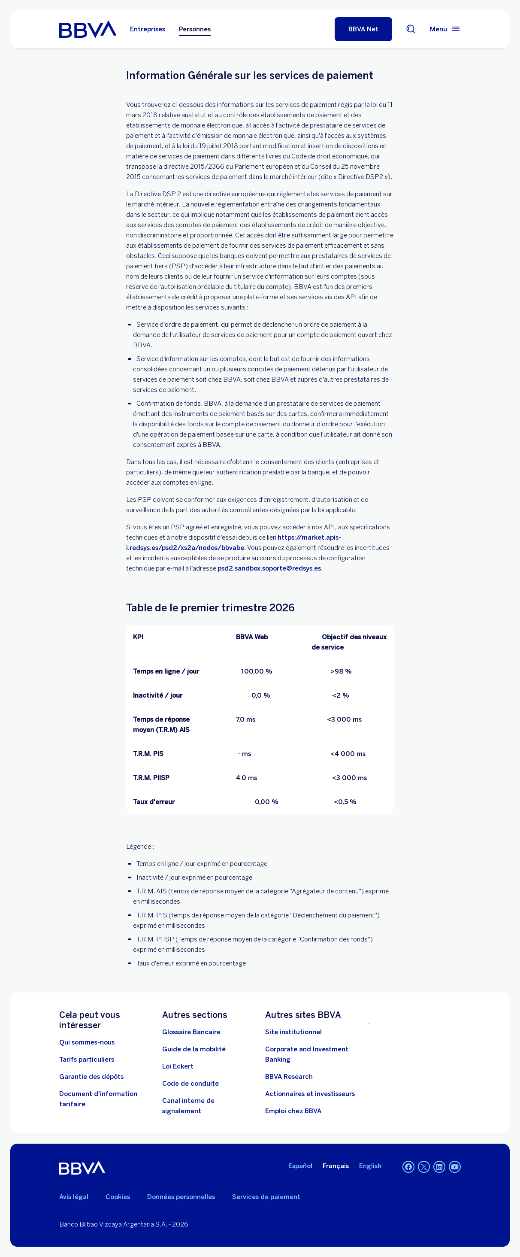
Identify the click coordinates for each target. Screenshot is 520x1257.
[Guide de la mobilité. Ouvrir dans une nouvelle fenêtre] (194, 1049)
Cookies (118, 1197)
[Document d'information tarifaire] (105, 1099)
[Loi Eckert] (177, 1066)
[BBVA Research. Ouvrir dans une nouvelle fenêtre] (289, 1077)
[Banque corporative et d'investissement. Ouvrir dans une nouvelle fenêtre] (311, 1054)
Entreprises (147, 29)
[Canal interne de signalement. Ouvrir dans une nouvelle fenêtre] (208, 1106)
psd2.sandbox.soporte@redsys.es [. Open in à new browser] (269, 568)
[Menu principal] (445, 29)
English (370, 1166)
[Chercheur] (411, 29)
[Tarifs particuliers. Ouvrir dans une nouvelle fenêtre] (86, 1059)
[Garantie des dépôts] (91, 1077)
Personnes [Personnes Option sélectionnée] (195, 29)
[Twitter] (424, 1168)
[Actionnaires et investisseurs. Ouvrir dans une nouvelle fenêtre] (310, 1094)
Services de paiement (266, 1197)
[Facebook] (408, 1168)
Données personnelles (181, 1197)
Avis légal (73, 1197)
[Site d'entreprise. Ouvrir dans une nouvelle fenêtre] (293, 1032)
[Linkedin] (439, 1168)
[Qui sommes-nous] (87, 1042)
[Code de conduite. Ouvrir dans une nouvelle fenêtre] (190, 1083)
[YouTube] (455, 1168)
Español (300, 1166)
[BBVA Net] (363, 29)
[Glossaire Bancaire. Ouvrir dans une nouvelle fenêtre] (191, 1032)
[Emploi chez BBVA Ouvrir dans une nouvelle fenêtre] (293, 1111)
